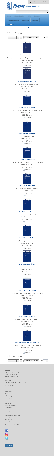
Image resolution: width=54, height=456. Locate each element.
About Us (7, 417)
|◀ (7, 32)
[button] (37, 1)
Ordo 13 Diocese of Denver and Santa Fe (27, 342)
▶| (21, 33)
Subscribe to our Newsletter (12, 425)
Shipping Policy (9, 411)
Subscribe (9, 446)
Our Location (8, 419)
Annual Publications (28, 28)
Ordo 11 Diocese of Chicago (27, 264)
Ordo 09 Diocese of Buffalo (27, 238)
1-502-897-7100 (13, 374)
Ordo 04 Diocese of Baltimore (27, 107)
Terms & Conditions (10, 405)
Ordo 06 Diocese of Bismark (27, 159)
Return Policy (8, 409)
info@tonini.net (13, 376)
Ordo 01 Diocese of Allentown (27, 55)
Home (7, 28)
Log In (30, 2)
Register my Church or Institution (14, 423)
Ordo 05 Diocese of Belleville (27, 133)
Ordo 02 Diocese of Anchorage (27, 81)
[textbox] (44, 37)
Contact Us (8, 393)
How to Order (9, 397)
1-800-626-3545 (14, 373)
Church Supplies (16, 28)
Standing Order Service (11, 421)
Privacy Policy (8, 407)
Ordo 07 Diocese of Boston (27, 186)
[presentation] (47, 37)
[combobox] (45, 37)
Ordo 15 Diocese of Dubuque (27, 316)
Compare (28, 65)
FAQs (6, 395)
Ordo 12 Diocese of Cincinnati (27, 290)
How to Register (9, 399)
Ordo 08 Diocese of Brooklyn (27, 212)
